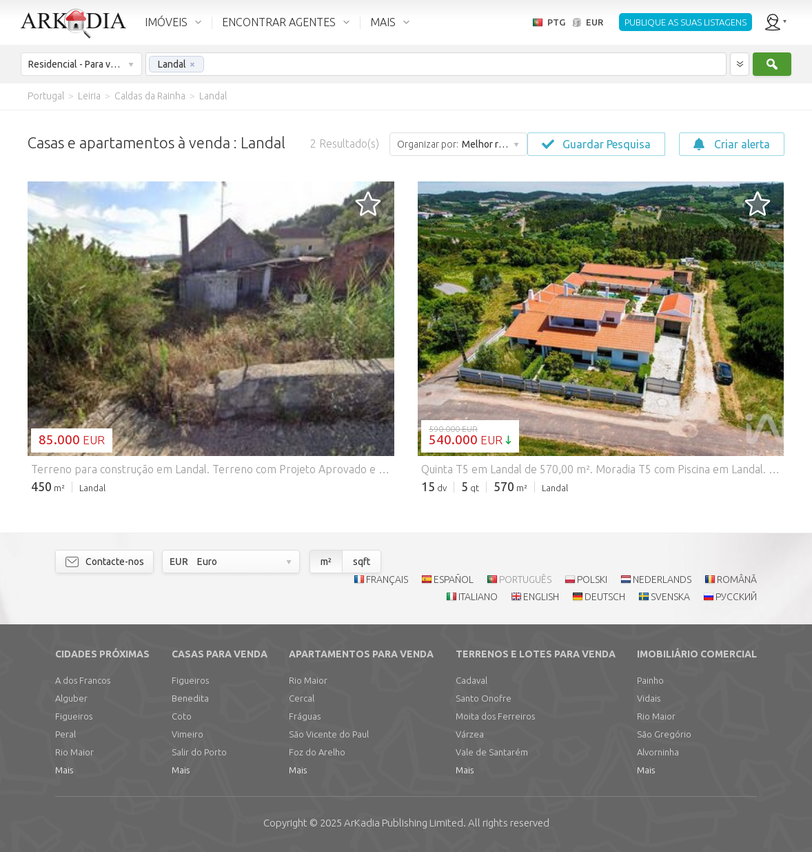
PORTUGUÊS (525, 579)
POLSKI (592, 579)
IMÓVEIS (166, 22)
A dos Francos (82, 680)
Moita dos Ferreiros (495, 716)
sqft (361, 561)
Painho (650, 680)
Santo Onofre (483, 698)
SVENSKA (670, 596)
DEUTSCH (605, 596)
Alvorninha (658, 752)
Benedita (190, 698)
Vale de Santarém (492, 752)
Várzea (470, 734)
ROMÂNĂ (737, 579)
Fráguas (305, 716)
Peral (65, 734)
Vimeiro (187, 734)
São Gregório (664, 734)
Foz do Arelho (317, 752)
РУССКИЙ (736, 596)
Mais (64, 770)
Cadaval (471, 680)
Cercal (301, 698)
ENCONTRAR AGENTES (279, 22)
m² (326, 561)
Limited (403, 823)
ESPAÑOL (454, 579)
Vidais (648, 698)
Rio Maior (74, 752)
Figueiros (73, 716)
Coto (182, 716)
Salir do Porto (199, 752)
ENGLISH (541, 596)
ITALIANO (478, 596)
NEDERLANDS (662, 579)
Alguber (71, 698)
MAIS (383, 22)
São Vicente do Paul (329, 734)
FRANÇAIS (387, 579)
